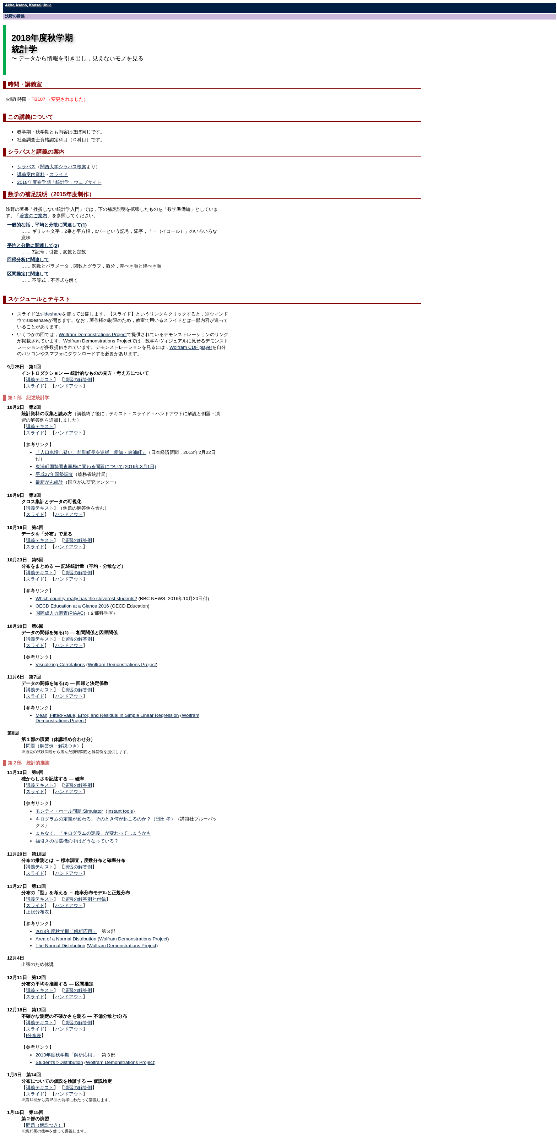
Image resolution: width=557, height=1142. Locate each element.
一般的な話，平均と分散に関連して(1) (47, 224)
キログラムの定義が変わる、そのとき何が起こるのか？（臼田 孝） (105, 819)
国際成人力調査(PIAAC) (60, 613)
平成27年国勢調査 (54, 474)
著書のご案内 (33, 215)
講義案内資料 (31, 174)
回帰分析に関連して (28, 259)
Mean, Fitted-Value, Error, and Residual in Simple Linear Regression (107, 715)
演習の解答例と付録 (85, 899)
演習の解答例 (78, 379)
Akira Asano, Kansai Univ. (28, 5)
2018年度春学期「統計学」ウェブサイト (59, 182)
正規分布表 (37, 912)
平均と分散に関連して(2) (33, 245)
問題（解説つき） (44, 1125)
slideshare (51, 314)
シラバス (26, 166)
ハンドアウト (69, 386)
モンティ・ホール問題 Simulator (69, 811)
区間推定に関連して (28, 273)
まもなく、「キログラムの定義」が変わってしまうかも (93, 833)
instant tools (120, 811)
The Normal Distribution (60, 945)
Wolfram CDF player (190, 347)
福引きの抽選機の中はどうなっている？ (77, 841)
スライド (58, 174)
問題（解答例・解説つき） (53, 745)
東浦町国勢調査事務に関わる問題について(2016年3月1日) (96, 466)
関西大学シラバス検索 (63, 166)
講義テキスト (40, 379)
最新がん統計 (49, 482)
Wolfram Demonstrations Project (93, 334)
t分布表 (33, 1035)
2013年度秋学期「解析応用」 (66, 931)
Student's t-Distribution (59, 1062)
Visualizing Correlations (60, 664)
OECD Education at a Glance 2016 (72, 606)
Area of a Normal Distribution (66, 938)
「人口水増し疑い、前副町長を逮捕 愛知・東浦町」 (91, 452)
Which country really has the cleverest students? (86, 598)
